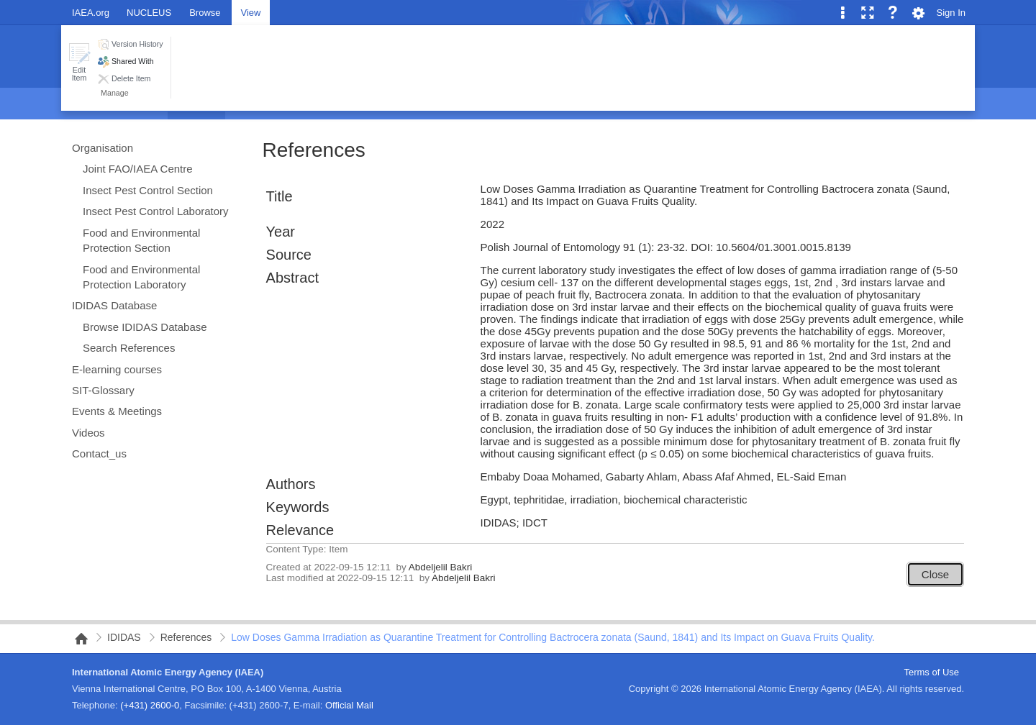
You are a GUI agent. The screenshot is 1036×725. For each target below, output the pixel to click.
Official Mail (349, 705)
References (314, 150)
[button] (79, 62)
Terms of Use (931, 672)
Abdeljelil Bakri (441, 567)
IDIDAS (124, 637)
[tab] (205, 12)
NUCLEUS (149, 12)
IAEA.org (90, 12)
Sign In (951, 12)
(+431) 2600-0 (149, 705)
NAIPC (77, 638)
